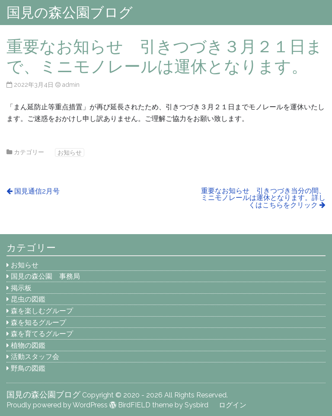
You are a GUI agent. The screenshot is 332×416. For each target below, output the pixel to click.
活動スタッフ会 (35, 356)
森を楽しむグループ (42, 311)
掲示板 (21, 288)
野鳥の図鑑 (28, 368)
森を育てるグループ (42, 334)
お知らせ (69, 152)
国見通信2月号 (37, 191)
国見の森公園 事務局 (45, 276)
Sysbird (196, 405)
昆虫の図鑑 (28, 299)
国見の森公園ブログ (69, 12)
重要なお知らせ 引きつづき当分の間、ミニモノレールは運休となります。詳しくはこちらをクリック (263, 198)
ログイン (232, 405)
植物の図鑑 (28, 345)
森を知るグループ (38, 322)
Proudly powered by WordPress (57, 405)
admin (71, 84)
